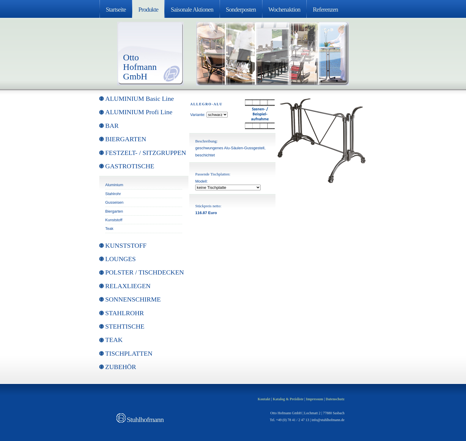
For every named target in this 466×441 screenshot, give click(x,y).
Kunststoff (113, 220)
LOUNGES (120, 259)
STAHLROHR (124, 313)
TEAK (114, 339)
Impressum (314, 399)
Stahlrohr (113, 194)
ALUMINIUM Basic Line (139, 98)
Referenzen (325, 9)
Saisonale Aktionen (192, 9)
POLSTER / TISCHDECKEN (144, 272)
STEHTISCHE (124, 326)
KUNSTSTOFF (126, 245)
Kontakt (264, 399)
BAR (112, 125)
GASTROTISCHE (129, 166)
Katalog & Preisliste (288, 399)
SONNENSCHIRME (133, 299)
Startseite (116, 9)
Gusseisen (114, 202)
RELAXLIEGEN (128, 286)
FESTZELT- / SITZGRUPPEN (145, 152)
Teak (109, 228)
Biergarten (114, 211)
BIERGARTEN (125, 139)
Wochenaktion (284, 9)
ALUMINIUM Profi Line (138, 112)
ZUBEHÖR (120, 367)
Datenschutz (335, 399)
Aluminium (114, 185)
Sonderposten (241, 9)
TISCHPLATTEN (128, 353)
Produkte (148, 9)
